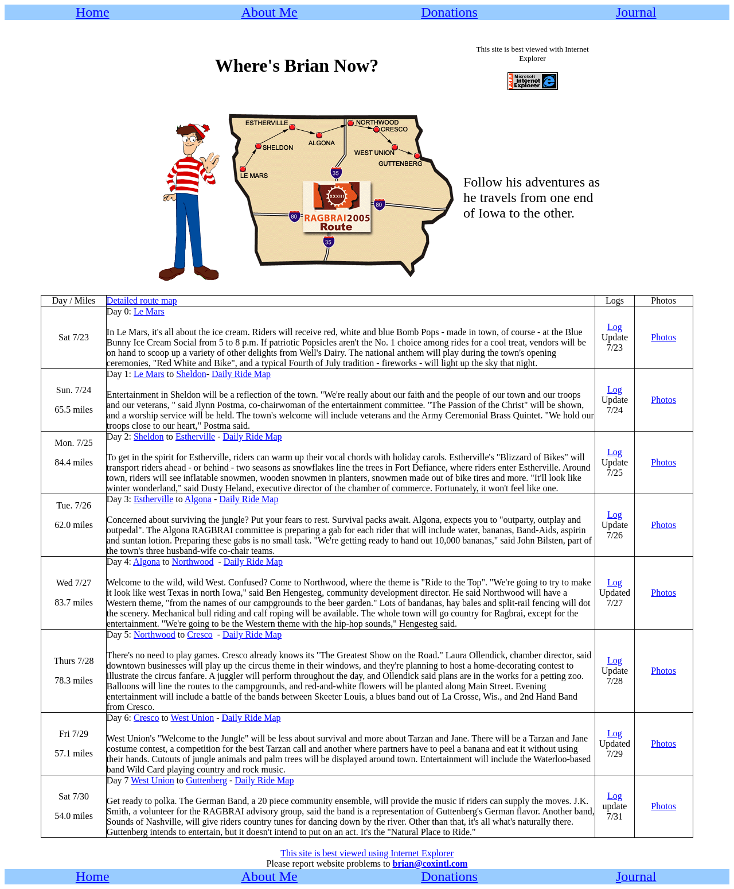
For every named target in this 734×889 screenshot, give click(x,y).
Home (93, 12)
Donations (449, 12)
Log (614, 327)
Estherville (195, 436)
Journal (636, 12)
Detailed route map (142, 300)
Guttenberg (206, 780)
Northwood (193, 561)
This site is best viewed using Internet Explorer (367, 853)
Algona (198, 499)
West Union (192, 718)
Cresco (199, 634)
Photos (663, 337)
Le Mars (149, 311)
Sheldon (191, 374)
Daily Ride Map (241, 374)
